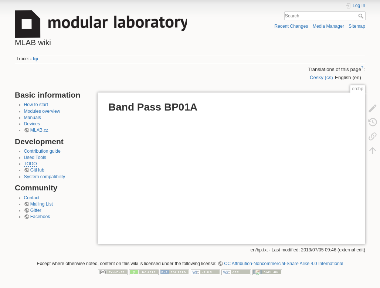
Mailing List (41, 204)
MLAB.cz (39, 130)
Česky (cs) (321, 77)
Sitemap (357, 26)
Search (361, 15)
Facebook (40, 216)
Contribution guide (42, 151)
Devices (32, 123)
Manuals (32, 117)
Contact (32, 197)
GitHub (37, 170)
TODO (30, 163)
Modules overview (42, 111)
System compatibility (44, 176)
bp (35, 58)
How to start (36, 104)
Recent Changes (291, 26)
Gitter (35, 210)
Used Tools (35, 157)
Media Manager (328, 26)
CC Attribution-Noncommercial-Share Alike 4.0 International (283, 263)
